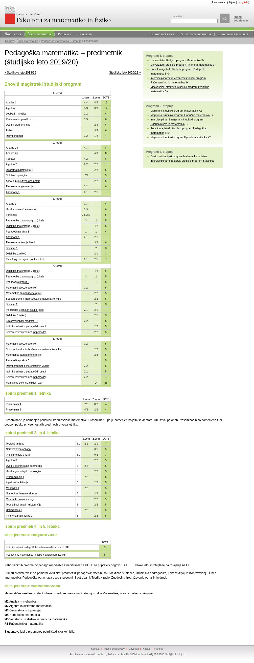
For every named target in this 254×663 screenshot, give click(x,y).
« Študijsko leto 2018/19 (20, 72)
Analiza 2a (12, 147)
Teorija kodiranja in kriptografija (23, 504)
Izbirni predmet (14, 136)
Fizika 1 (10, 130)
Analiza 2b (12, 153)
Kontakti (95, 648)
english (243, 2)
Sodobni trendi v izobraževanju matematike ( (31, 298)
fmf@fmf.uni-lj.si (175, 654)
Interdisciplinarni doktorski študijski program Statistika (182, 160)
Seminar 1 (12, 248)
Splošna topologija (16, 175)
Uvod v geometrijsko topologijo (23, 471)
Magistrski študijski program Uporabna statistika (178, 137)
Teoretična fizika (15, 443)
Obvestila (133, 648)
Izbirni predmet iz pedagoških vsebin (26, 326)
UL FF (65, 547)
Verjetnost (11, 215)
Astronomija (13, 192)
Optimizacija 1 (14, 510)
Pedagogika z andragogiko (21, 220)
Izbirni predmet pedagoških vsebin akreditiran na (34, 547)
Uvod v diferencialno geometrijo (24, 466)
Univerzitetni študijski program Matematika (175, 60)
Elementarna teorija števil (20, 242)
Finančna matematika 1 (19, 515)
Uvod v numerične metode (21, 209)
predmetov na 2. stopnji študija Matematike (90, 593)
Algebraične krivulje (17, 482)
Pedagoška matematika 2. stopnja (61, 40)
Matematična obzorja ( (18, 287)
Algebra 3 (11, 460)
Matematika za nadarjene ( (21, 293)
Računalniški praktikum (19, 119)
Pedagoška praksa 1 (17, 231)
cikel (40, 220)
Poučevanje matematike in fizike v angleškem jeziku (35, 554)
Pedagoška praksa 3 (17, 360)
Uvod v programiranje (18, 124)
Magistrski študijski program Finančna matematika (179, 115)
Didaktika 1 (12, 253)
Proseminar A (13, 404)
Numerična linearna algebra (21, 493)
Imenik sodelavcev (114, 648)
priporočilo (39, 332)
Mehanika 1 (12, 488)
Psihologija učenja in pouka (21, 259)
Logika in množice (16, 113)
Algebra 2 (11, 164)
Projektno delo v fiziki (18, 454)
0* (96, 382)
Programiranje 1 (15, 477)
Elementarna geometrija (19, 186)
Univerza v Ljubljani (223, 2)
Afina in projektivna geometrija (23, 181)
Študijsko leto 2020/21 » (125, 72)
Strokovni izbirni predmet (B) (22, 321)
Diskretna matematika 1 (19, 170)
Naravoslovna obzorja (18, 449)
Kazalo (146, 648)
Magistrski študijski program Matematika (174, 110)
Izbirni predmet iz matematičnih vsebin (27, 366)
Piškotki (158, 648)
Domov (9, 40)
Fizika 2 (10, 158)
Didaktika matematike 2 (19, 226)
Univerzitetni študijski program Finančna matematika (181, 64)
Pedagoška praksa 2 (17, 282)
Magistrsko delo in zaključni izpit (24, 382)
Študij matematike (27, 40)
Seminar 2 (12, 304)
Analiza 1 (11, 102)
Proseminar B (14, 409)
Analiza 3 (11, 203)
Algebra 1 (11, 108)
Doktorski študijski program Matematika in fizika (178, 156)
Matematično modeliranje (20, 499)
